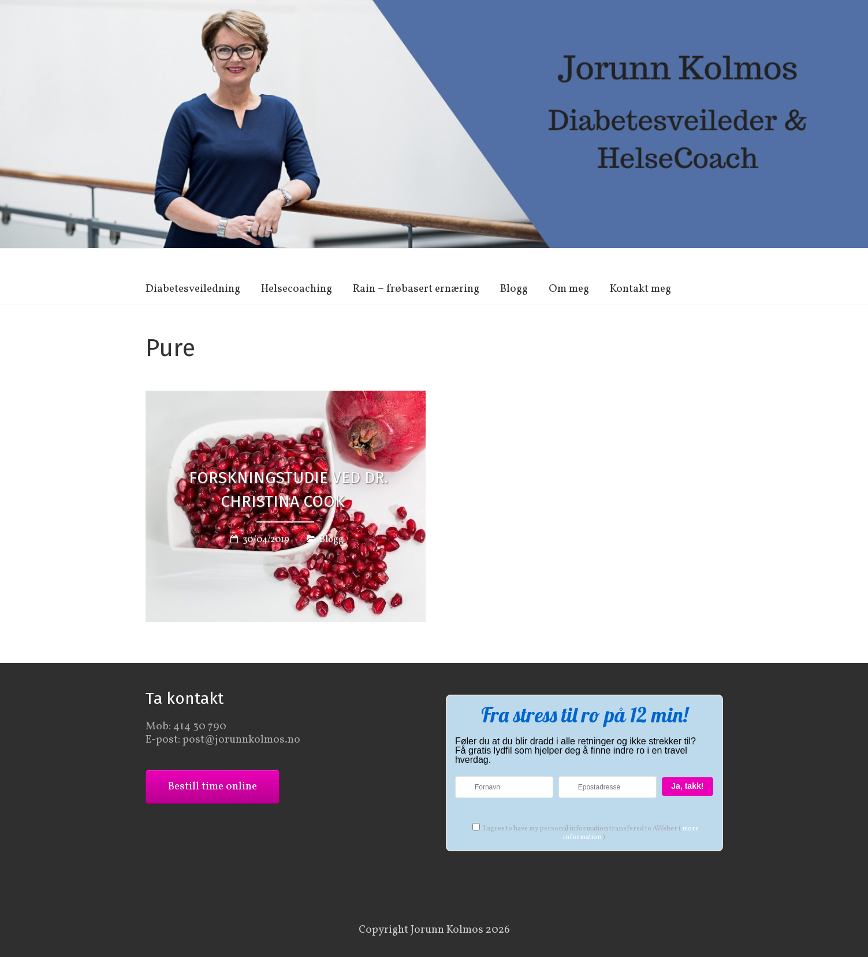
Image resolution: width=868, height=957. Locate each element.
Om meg (569, 288)
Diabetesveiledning (193, 288)
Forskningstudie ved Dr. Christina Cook (288, 490)
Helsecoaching (296, 288)
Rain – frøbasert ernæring (416, 288)
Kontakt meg (640, 288)
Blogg (514, 288)
